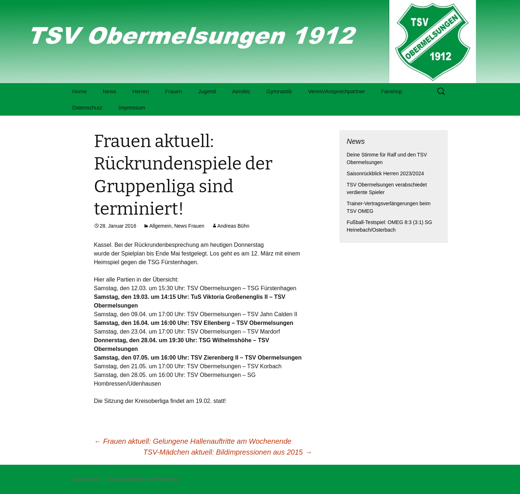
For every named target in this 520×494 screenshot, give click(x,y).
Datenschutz (87, 107)
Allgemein (160, 226)
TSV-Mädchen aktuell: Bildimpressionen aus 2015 (227, 452)
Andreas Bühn (233, 226)
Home (79, 91)
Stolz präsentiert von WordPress (143, 479)
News (109, 91)
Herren (140, 91)
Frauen (173, 91)
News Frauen (189, 226)
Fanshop (391, 91)
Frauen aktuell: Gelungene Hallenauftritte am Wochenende (192, 441)
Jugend (207, 91)
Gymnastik (279, 91)
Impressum (131, 107)
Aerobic (241, 91)
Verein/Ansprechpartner (336, 91)
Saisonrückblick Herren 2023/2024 (385, 173)
